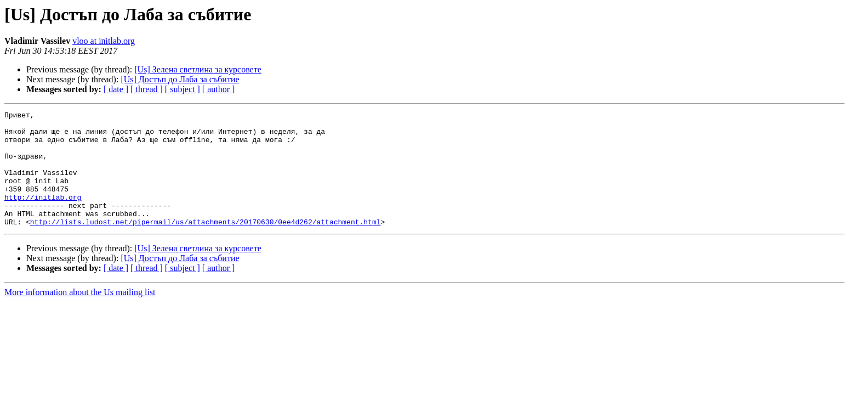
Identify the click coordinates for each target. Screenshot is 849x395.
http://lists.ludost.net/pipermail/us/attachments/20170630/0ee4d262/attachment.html (205, 245)
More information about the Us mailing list (80, 315)
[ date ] (116, 89)
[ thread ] (146, 89)
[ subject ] (182, 89)
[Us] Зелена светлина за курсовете (197, 69)
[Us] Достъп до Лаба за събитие (180, 79)
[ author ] (218, 89)
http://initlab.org (42, 215)
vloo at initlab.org (103, 41)
